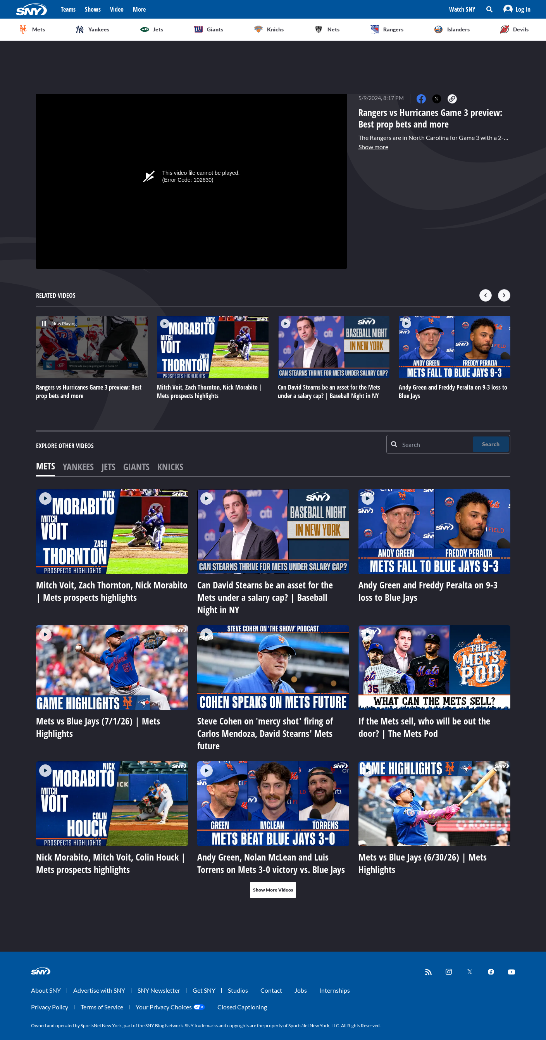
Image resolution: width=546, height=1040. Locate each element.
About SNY (46, 990)
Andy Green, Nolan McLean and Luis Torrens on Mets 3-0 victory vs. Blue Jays (271, 863)
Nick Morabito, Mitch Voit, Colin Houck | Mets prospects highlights (111, 863)
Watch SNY (462, 9)
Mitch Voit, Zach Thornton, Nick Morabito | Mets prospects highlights (112, 591)
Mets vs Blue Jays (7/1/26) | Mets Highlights (98, 727)
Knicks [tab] (170, 466)
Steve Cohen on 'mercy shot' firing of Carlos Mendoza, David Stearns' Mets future (265, 733)
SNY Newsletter (159, 990)
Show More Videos (273, 890)
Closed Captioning (242, 1007)
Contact (271, 990)
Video (117, 9)
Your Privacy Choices (164, 1007)
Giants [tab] (136, 466)
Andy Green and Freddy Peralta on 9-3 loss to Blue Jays (428, 591)
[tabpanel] (273, 693)
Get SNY (204, 990)
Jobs (301, 990)
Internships (334, 990)
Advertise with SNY (99, 990)
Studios (238, 990)
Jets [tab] (108, 466)
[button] (517, 9)
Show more (373, 146)
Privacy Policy (49, 1007)
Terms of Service (102, 1007)
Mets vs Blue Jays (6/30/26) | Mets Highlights (422, 863)
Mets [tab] (45, 465)
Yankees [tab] (78, 466)
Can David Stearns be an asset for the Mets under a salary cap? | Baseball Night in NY (265, 597)
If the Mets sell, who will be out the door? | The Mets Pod (424, 727)
